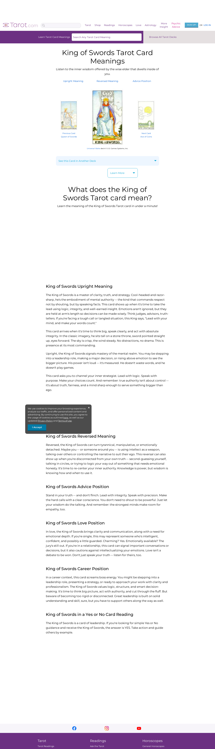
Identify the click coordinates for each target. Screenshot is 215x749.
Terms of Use (65, 420)
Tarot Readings (46, 746)
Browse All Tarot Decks (163, 37)
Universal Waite (93, 148)
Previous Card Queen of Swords (69, 133)
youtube (139, 728)
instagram (107, 728)
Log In (207, 25)
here (65, 417)
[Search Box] (61, 25)
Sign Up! (191, 24)
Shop (98, 25)
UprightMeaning (73, 81)
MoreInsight (164, 25)
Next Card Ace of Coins (146, 133)
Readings (109, 25)
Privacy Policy (45, 420)
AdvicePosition (142, 81)
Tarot (88, 25)
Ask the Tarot (97, 746)
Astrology (150, 25)
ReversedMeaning (107, 81)
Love (138, 25)
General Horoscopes (153, 746)
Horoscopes (125, 25)
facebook (74, 728)
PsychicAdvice (176, 25)
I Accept (37, 427)
